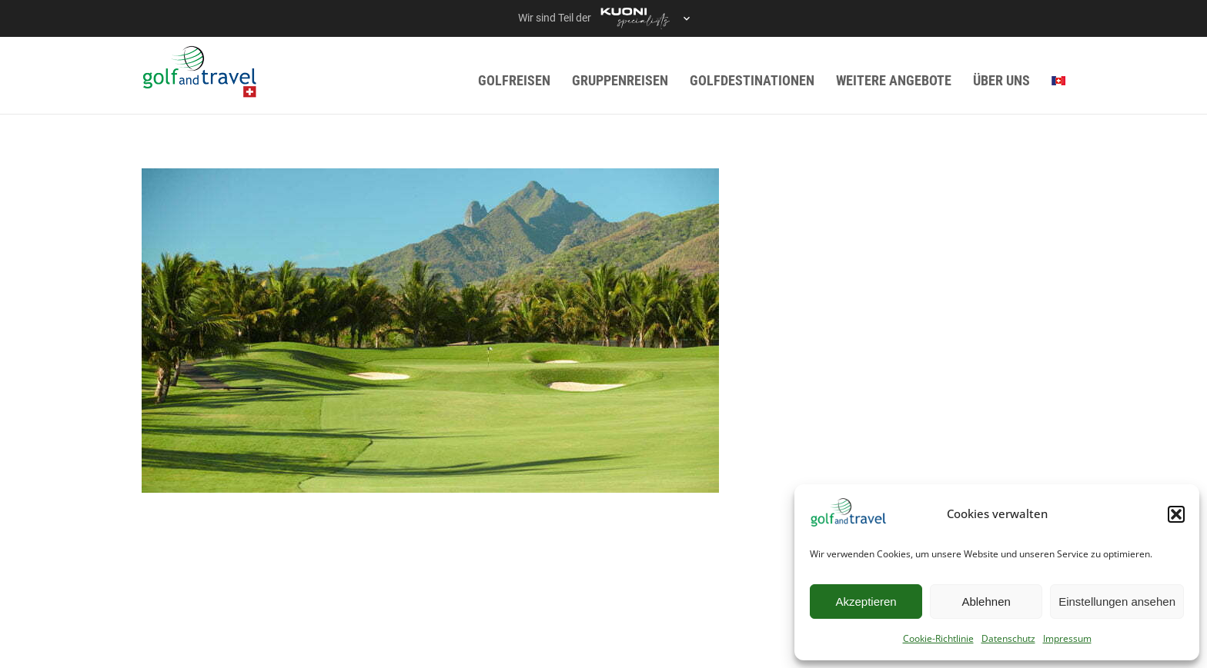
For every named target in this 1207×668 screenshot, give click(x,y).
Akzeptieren (865, 601)
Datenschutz (1008, 638)
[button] (1176, 514)
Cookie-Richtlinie (938, 638)
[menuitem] (1058, 80)
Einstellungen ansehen (1116, 601)
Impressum (1067, 638)
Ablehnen (985, 601)
